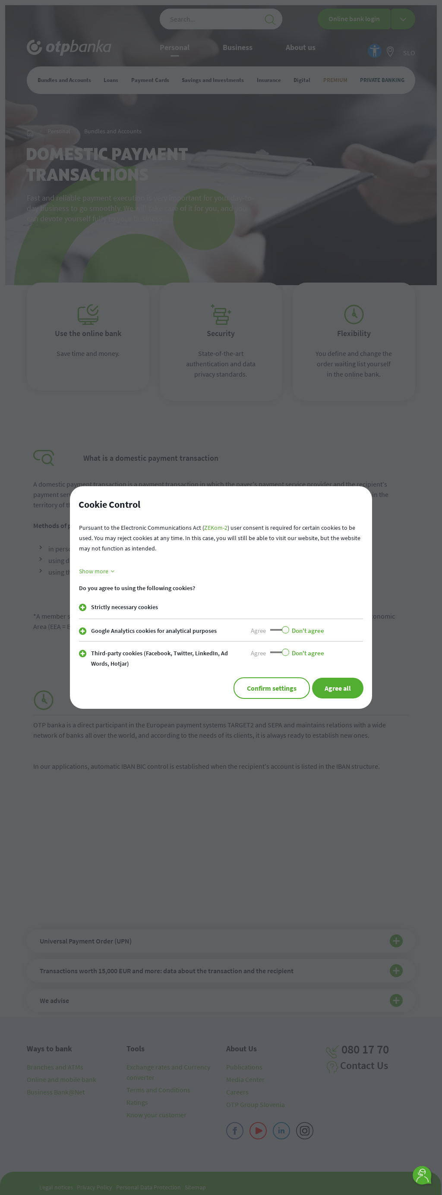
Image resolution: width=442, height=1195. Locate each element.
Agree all (336, 688)
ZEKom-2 (215, 527)
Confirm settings (268, 688)
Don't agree (308, 630)
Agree (258, 630)
